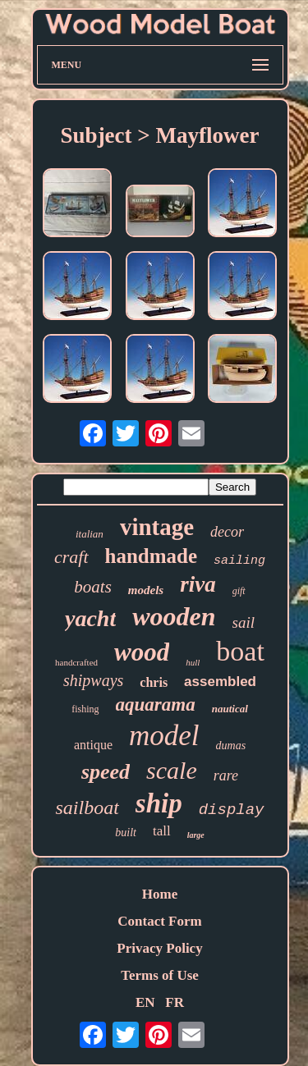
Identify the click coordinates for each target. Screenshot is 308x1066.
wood (141, 652)
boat (240, 651)
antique (93, 745)
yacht (90, 618)
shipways (93, 680)
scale (171, 770)
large (196, 835)
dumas (231, 745)
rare (226, 775)
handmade (151, 556)
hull (193, 662)
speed (105, 772)
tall (162, 831)
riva (198, 584)
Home (159, 894)
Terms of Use (160, 975)
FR (174, 1002)
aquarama (155, 704)
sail (243, 622)
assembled (220, 681)
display (231, 810)
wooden (173, 616)
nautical (230, 708)
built (125, 832)
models (145, 590)
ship (159, 803)
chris (154, 682)
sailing (239, 561)
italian (89, 534)
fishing (85, 709)
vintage (157, 527)
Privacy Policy (159, 948)
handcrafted (76, 662)
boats (93, 587)
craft (71, 557)
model (164, 736)
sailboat (86, 807)
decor (227, 532)
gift (239, 591)
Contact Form (159, 921)
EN (145, 1002)
